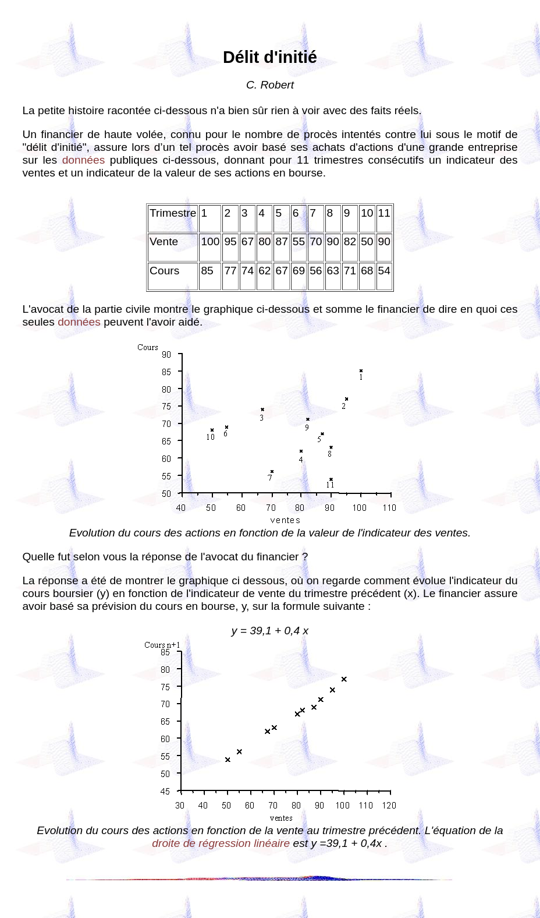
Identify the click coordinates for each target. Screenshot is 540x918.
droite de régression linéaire (221, 843)
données (83, 160)
